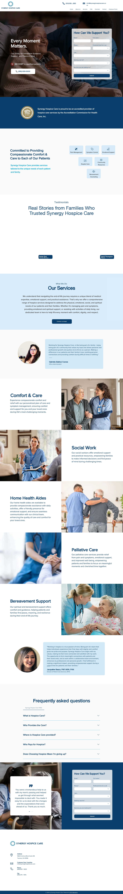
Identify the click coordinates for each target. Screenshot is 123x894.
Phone (76, 45)
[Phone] (63, 3)
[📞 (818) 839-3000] (23, 71)
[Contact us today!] (62, 321)
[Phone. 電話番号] (82, 48)
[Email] (82, 40)
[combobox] (101, 48)
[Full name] (101, 40)
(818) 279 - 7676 (21, 875)
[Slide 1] (29, 811)
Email (76, 38)
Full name (96, 38)
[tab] (33, 708)
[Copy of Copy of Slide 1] (32, 811)
